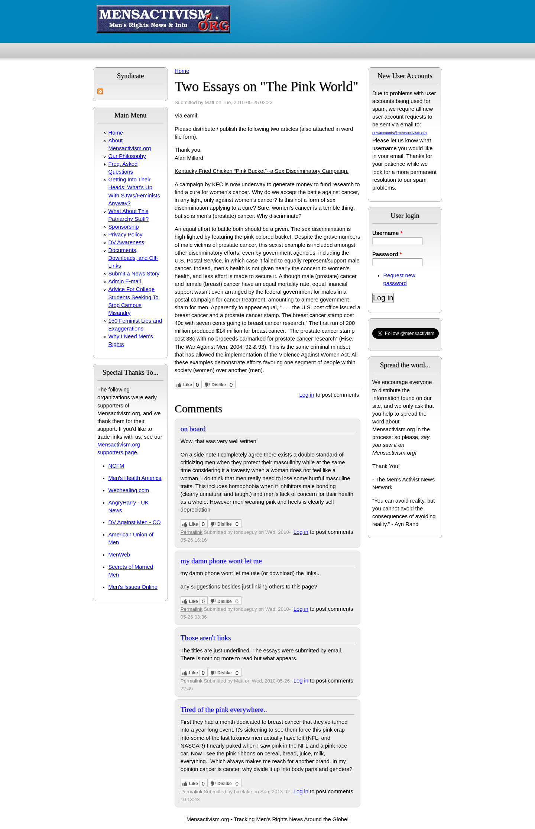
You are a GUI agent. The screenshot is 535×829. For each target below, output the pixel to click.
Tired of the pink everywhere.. (224, 709)
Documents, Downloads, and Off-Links (133, 258)
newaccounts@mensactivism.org (399, 133)
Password (387, 254)
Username (387, 233)
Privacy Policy (125, 235)
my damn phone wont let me (221, 561)
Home (115, 133)
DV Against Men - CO (134, 522)
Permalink (191, 532)
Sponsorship (123, 227)
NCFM (116, 466)
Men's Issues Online (133, 587)
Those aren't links (206, 638)
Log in (306, 395)
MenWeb (119, 555)
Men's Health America (135, 478)
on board (193, 429)
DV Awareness (126, 242)
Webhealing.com (128, 490)
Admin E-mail (124, 281)
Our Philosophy (127, 156)
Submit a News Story (134, 274)
